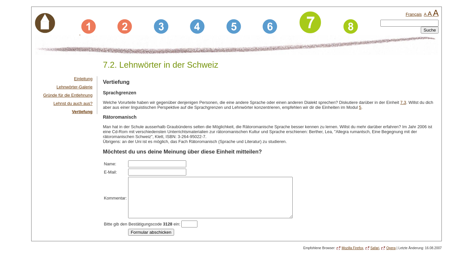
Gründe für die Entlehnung (67, 95)
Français (414, 14)
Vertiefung (82, 111)
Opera (390, 256)
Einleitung (83, 78)
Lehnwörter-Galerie (74, 86)
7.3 (403, 102)
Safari (375, 256)
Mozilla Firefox (352, 256)
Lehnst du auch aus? (73, 103)
